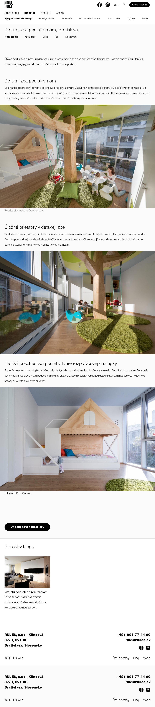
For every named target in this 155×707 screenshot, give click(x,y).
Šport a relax (114, 19)
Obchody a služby (46, 19)
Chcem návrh (139, 4)
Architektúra (12, 13)
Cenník (60, 13)
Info (56, 37)
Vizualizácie (30, 37)
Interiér (29, 13)
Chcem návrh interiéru (27, 527)
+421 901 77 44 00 (133, 635)
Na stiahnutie (71, 37)
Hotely (145, 19)
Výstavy (131, 19)
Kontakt (45, 13)
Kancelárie (67, 19)
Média (45, 37)
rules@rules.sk (137, 640)
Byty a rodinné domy (18, 19)
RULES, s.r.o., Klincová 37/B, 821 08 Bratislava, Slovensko (24, 640)
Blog (136, 658)
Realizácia (11, 37)
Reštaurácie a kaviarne (89, 19)
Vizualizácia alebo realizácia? (26, 592)
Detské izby (36, 210)
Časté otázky (121, 658)
